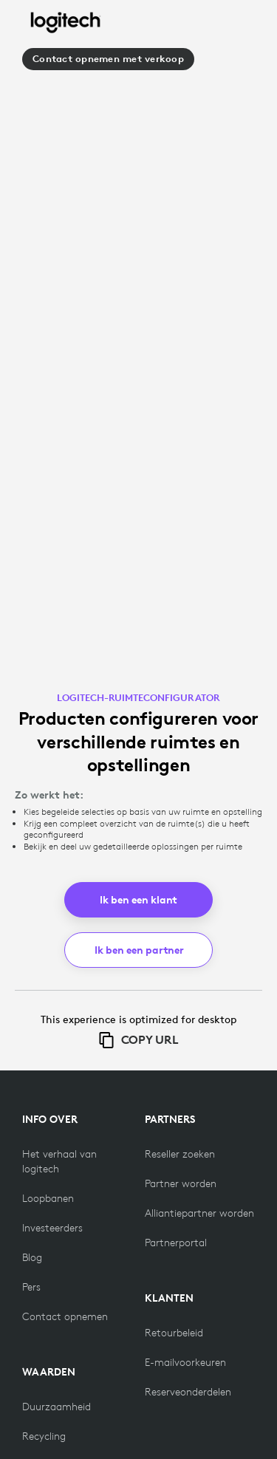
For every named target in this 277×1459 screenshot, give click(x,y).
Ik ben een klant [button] (138, 899)
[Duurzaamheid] (56, 1406)
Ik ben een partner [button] (139, 950)
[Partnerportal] (176, 1242)
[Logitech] (65, 23)
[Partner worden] (180, 1183)
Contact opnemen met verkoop (108, 58)
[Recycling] (44, 1436)
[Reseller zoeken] (180, 1154)
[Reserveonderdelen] (188, 1391)
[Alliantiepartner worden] (199, 1213)
